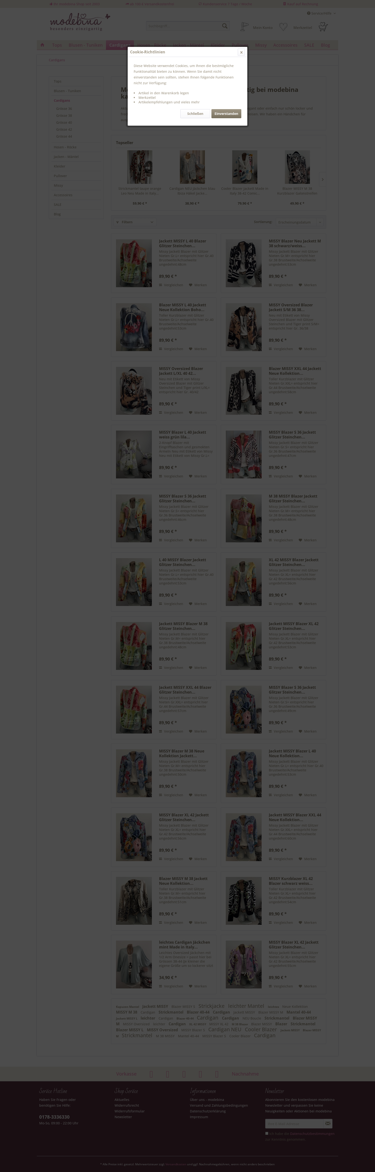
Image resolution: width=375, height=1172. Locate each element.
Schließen (195, 113)
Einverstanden (226, 113)
